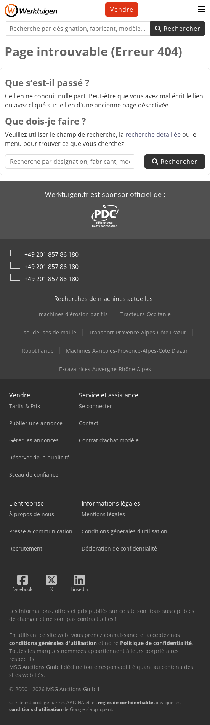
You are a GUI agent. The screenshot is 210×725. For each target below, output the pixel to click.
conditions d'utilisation (35, 709)
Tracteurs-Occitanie (145, 314)
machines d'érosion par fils (73, 314)
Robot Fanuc (37, 350)
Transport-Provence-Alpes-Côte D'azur (137, 332)
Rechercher (177, 28)
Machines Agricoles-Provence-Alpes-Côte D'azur (127, 350)
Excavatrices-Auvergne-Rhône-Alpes (105, 369)
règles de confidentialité (125, 702)
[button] (201, 9)
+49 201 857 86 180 (51, 254)
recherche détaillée (153, 134)
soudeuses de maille (50, 332)
